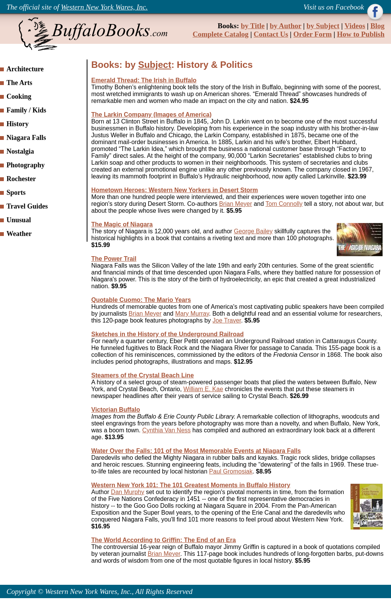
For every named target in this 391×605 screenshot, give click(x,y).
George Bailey (253, 231)
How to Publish (361, 34)
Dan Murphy (127, 492)
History (17, 124)
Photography (25, 165)
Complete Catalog (221, 34)
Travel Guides (27, 206)
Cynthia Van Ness (166, 430)
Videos (354, 26)
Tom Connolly (283, 204)
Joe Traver (227, 320)
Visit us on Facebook (335, 7)
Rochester (21, 179)
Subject (154, 64)
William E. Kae (203, 389)
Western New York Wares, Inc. (104, 7)
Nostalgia (20, 151)
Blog (377, 26)
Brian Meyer (235, 204)
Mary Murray (192, 313)
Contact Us (271, 34)
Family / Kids (26, 110)
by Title (253, 26)
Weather (19, 234)
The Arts (19, 83)
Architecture (25, 69)
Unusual (18, 220)
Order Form (312, 34)
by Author (286, 26)
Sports (16, 192)
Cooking (18, 96)
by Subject (323, 26)
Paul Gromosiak (231, 471)
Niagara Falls (26, 137)
